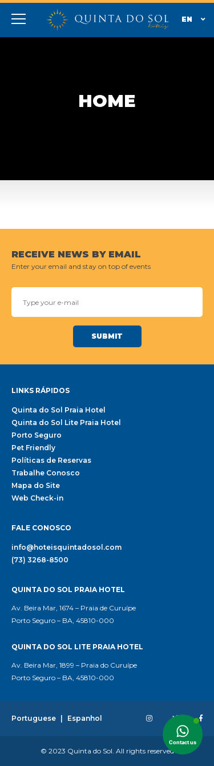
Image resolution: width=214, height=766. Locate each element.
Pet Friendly (33, 447)
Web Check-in (37, 498)
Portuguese (33, 718)
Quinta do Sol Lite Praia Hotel (66, 422)
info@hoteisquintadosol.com (66, 547)
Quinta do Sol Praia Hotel (58, 410)
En (193, 19)
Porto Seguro (36, 435)
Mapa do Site (35, 485)
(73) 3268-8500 (39, 560)
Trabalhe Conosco (45, 473)
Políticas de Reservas (51, 460)
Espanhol (84, 718)
